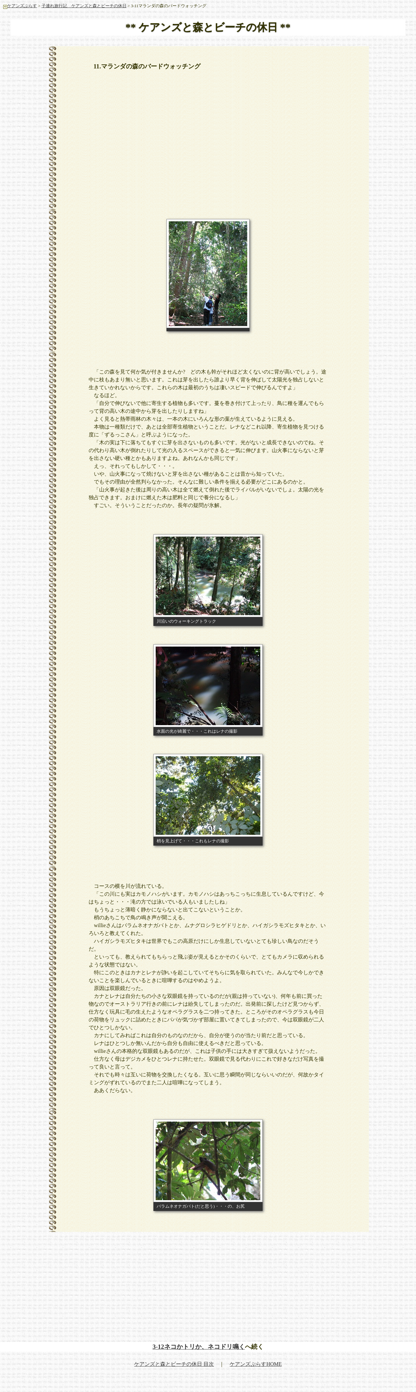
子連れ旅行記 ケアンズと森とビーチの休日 (84, 6)
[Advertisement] (208, 125)
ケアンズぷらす (20, 6)
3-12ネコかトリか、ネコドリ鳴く (198, 1346)
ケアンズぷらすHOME (256, 1364)
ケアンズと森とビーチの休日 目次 (174, 1364)
